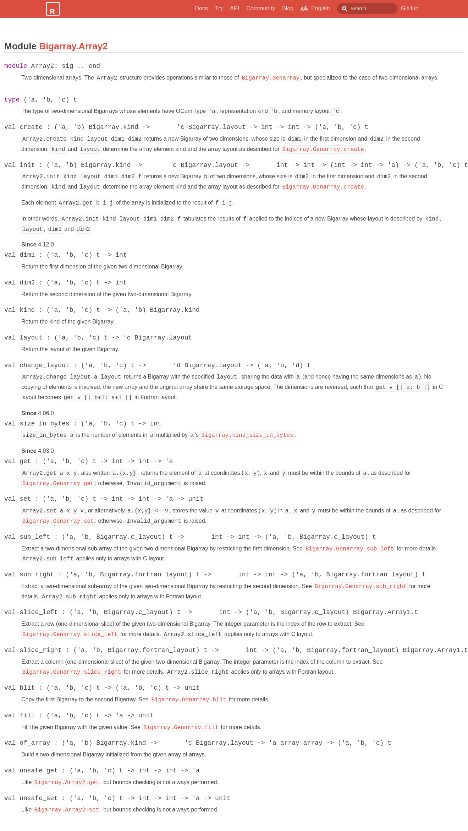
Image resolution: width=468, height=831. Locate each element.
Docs (201, 8)
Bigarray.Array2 (73, 46)
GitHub (410, 8)
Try (219, 8)
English (315, 8)
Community (260, 8)
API (234, 8)
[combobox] (367, 8)
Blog (287, 8)
